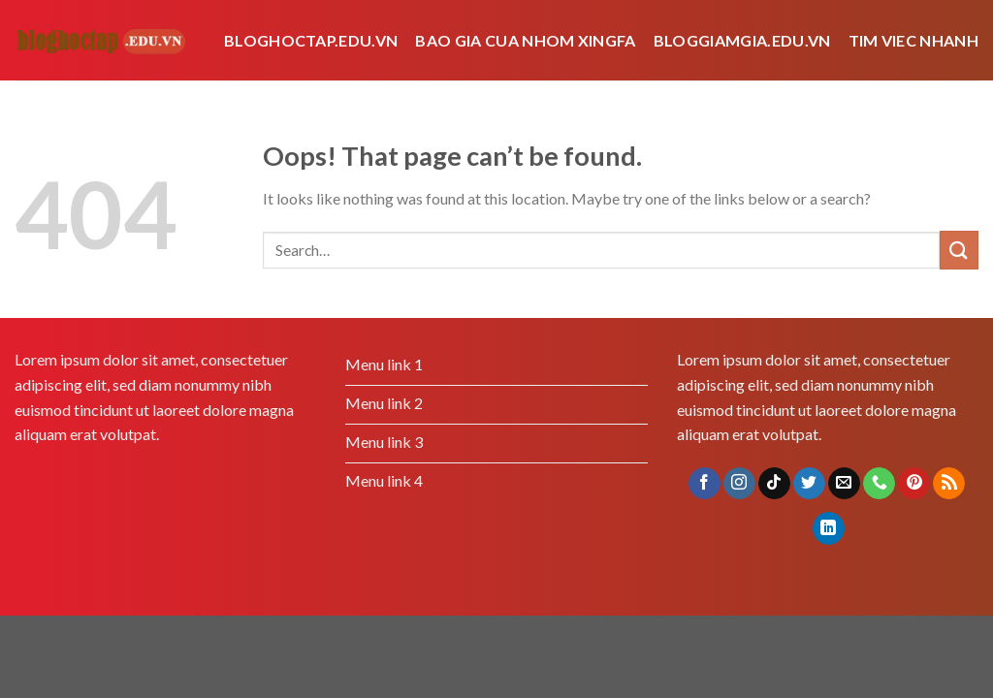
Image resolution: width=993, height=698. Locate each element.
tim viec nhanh (913, 40)
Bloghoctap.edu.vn (311, 40)
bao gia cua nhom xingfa (525, 40)
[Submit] (959, 250)
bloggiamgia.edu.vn (742, 40)
